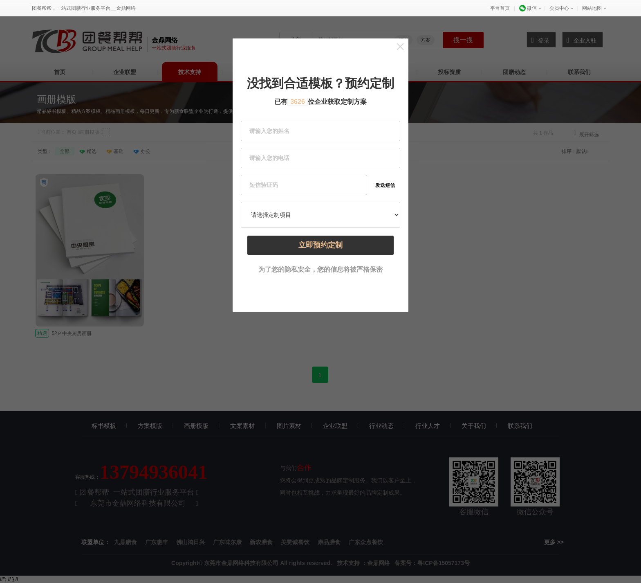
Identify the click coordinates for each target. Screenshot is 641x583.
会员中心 (559, 8)
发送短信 (385, 185)
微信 (528, 8)
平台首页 (500, 8)
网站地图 (592, 8)
